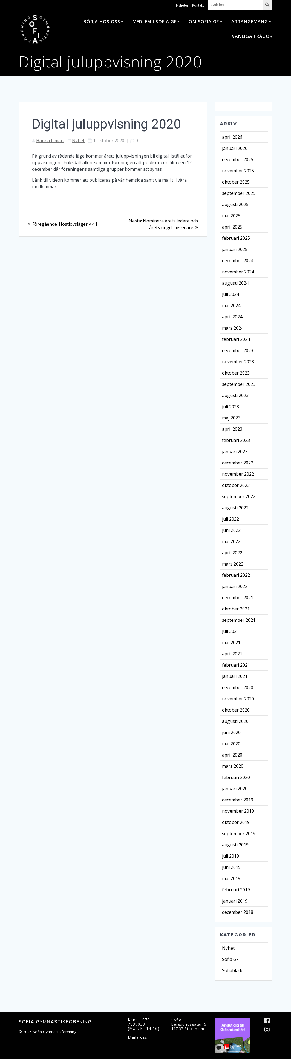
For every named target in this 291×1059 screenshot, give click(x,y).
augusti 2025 (235, 204)
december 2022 (237, 463)
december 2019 (237, 800)
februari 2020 (236, 777)
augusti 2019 (235, 845)
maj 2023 (231, 418)
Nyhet (78, 141)
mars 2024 (232, 328)
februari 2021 (236, 665)
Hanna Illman (50, 141)
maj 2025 (231, 216)
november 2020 (238, 699)
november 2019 (238, 811)
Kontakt (198, 5)
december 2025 (237, 159)
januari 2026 (234, 148)
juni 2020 (231, 732)
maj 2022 (231, 541)
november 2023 (238, 362)
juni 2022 (231, 530)
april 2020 (232, 755)
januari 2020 (234, 789)
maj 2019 (231, 878)
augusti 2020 (235, 721)
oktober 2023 (236, 373)
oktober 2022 (236, 485)
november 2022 (238, 474)
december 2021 (237, 598)
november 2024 (238, 272)
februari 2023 (236, 440)
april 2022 (232, 553)
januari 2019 (234, 901)
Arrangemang (249, 22)
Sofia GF (230, 959)
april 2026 (232, 137)
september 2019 (238, 833)
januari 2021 (234, 676)
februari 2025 (236, 238)
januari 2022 (234, 586)
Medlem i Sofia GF (154, 22)
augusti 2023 (235, 395)
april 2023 (232, 429)
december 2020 (237, 687)
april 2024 (232, 317)
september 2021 (238, 620)
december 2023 (237, 350)
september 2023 (238, 384)
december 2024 (237, 261)
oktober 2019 (236, 822)
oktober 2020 (236, 710)
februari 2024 (236, 339)
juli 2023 (230, 407)
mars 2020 (232, 766)
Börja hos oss (101, 22)
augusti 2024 (235, 283)
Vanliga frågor (252, 36)
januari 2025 (234, 249)
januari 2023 (234, 452)
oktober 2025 (236, 182)
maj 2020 (231, 744)
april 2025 (232, 227)
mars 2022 (232, 564)
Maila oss (137, 1037)
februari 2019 (236, 890)
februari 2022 (236, 575)
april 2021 (232, 654)
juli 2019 (230, 856)
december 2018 (237, 912)
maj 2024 (231, 305)
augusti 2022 (235, 508)
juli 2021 (230, 631)
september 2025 (238, 193)
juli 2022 (230, 519)
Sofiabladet (233, 970)
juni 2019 (231, 867)
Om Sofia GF (204, 22)
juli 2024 (230, 294)
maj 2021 (231, 643)
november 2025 (238, 171)
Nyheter (182, 5)
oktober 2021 (236, 609)
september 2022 (238, 496)
